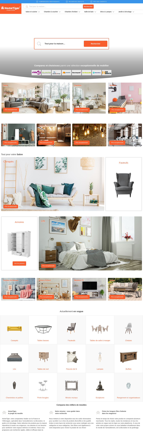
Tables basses (7, 405)
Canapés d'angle (8, 401)
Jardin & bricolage (126, 12)
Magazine (123, 405)
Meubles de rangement (57, 417)
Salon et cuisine (33, 12)
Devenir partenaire (103, 401)
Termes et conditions (104, 405)
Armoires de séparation (10, 413)
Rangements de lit (32, 401)
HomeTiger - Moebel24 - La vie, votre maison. (10, 9)
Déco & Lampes (107, 12)
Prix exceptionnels (11, 37)
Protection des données (105, 410)
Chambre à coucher (52, 12)
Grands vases (54, 401)
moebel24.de (115, 428)
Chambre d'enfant (72, 12)
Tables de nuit (30, 413)
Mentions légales (126, 401)
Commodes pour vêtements (35, 409)
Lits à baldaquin (31, 405)
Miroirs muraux (54, 409)
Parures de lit (30, 417)
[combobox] (53, 7)
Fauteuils (5, 409)
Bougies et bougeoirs (56, 405)
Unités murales (7, 417)
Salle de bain (90, 12)
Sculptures (52, 413)
